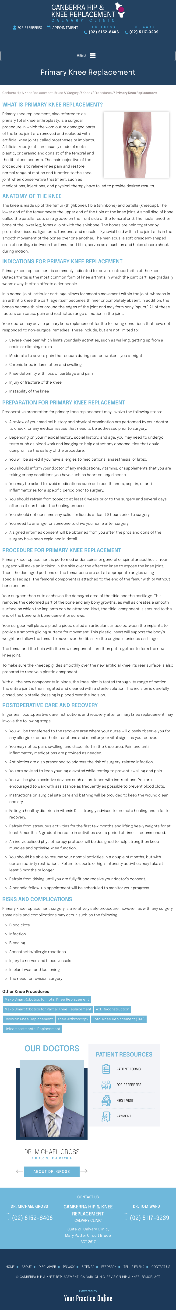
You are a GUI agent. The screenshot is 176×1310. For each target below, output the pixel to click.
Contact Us (160, 1267)
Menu (87, 55)
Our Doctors (52, 1049)
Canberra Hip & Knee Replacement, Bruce (32, 93)
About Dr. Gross (51, 1172)
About (27, 1267)
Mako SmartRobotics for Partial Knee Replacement (48, 1009)
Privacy (69, 1267)
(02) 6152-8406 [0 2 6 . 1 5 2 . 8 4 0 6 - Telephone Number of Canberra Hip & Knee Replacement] (104, 32)
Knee (86, 93)
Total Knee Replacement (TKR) (119, 1019)
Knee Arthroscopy (72, 1019)
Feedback (108, 1267)
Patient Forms (128, 1069)
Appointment (65, 28)
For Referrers (30, 27)
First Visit (125, 1101)
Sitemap (88, 1267)
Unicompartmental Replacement (32, 1029)
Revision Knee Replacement (29, 1019)
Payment (123, 1116)
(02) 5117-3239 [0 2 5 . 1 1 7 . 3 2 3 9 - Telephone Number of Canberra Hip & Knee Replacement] (143, 32)
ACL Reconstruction (112, 1009)
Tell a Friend (133, 1267)
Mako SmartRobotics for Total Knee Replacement (47, 1000)
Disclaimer (47, 1267)
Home (10, 1267)
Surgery (73, 93)
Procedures (103, 93)
